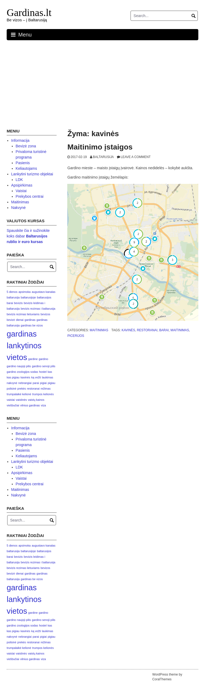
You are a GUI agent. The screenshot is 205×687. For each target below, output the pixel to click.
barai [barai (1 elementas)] (10, 303)
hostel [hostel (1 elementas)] (42, 371)
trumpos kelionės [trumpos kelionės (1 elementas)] (43, 394)
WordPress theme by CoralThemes (167, 677)
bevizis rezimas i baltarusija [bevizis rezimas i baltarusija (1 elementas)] (38, 308)
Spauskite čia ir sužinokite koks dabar (28, 236)
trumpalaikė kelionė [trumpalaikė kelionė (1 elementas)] (19, 394)
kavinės (128, 330)
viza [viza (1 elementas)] (43, 405)
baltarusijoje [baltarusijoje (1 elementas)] (28, 297)
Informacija (20, 140)
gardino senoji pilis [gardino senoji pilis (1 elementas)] (44, 366)
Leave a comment (136, 157)
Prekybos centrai (30, 196)
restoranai (147, 330)
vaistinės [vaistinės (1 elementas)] (21, 399)
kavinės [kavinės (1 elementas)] (25, 377)
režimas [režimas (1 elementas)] (45, 388)
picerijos (75, 336)
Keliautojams (26, 168)
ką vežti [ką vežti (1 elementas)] (36, 377)
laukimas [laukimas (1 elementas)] (47, 377)
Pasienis (23, 163)
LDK (19, 179)
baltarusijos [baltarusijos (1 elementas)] (44, 297)
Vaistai (21, 191)
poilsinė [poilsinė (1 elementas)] (11, 388)
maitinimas (180, 330)
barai (164, 330)
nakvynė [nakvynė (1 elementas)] (12, 383)
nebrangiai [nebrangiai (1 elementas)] (25, 383)
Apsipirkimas (21, 185)
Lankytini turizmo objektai (32, 174)
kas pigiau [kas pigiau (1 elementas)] (13, 377)
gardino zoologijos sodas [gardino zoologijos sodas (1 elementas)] (22, 371)
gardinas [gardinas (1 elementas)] (30, 319)
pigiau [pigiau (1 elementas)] (51, 383)
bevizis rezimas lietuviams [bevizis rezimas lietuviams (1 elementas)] (23, 314)
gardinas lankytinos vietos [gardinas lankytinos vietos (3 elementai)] (24, 345)
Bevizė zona (26, 146)
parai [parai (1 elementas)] (36, 383)
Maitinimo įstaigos (99, 147)
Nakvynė (18, 207)
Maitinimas (99, 330)
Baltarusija (103, 157)
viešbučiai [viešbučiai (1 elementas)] (13, 405)
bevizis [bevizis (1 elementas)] (18, 303)
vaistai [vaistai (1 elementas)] (11, 399)
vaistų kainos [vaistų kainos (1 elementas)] (36, 399)
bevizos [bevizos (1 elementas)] (45, 314)
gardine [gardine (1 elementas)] (33, 359)
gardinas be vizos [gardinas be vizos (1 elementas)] (32, 325)
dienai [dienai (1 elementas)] (19, 319)
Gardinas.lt (29, 12)
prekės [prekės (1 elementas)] (21, 388)
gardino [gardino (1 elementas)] (43, 359)
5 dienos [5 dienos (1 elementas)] (12, 291)
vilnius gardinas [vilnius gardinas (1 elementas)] (30, 405)
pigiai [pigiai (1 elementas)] (43, 383)
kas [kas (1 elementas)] (50, 371)
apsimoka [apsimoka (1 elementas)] (24, 291)
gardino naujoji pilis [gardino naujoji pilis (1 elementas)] (19, 366)
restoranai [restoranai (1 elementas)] (33, 388)
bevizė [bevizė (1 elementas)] (11, 319)
